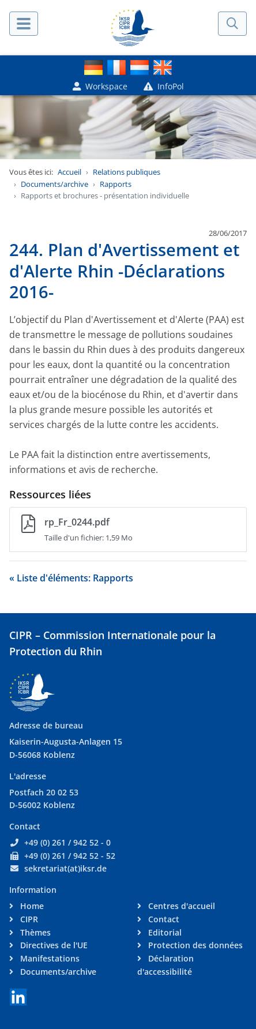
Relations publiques (126, 172)
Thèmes (34, 932)
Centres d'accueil (180, 905)
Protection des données (194, 945)
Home (31, 905)
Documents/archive (54, 184)
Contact (162, 919)
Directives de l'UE (53, 945)
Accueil (69, 172)
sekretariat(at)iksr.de (65, 868)
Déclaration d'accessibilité (165, 965)
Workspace (100, 86)
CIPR (28, 919)
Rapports (115, 184)
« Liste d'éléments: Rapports (71, 578)
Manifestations (49, 958)
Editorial (164, 932)
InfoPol (164, 86)
